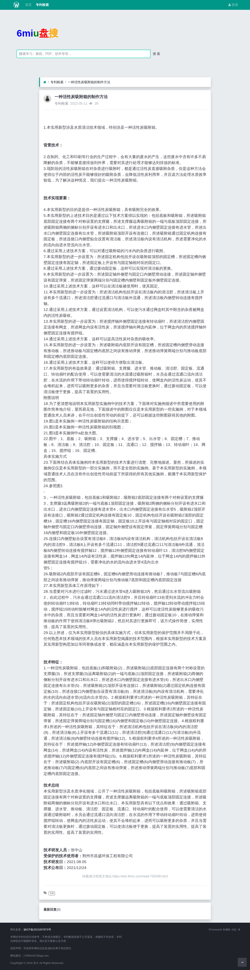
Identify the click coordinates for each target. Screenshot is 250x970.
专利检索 (42, 5)
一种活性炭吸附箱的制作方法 (89, 82)
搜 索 (156, 53)
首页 (27, 5)
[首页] (44, 82)
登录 (233, 5)
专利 (52, 893)
